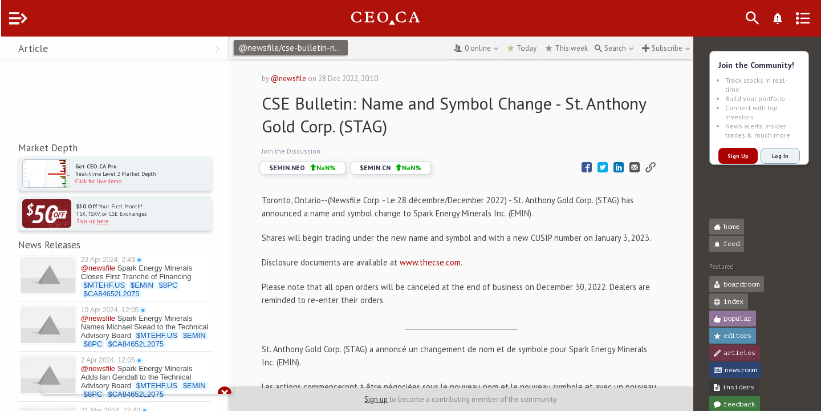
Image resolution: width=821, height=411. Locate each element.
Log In (779, 156)
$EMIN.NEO (322, 167)
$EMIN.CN (410, 167)
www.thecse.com (450, 275)
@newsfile (308, 78)
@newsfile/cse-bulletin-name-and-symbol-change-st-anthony (314, 47)
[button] (11, 50)
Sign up (387, 399)
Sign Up (736, 156)
